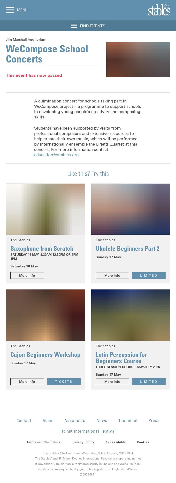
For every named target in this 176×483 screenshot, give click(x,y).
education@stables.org (56, 154)
